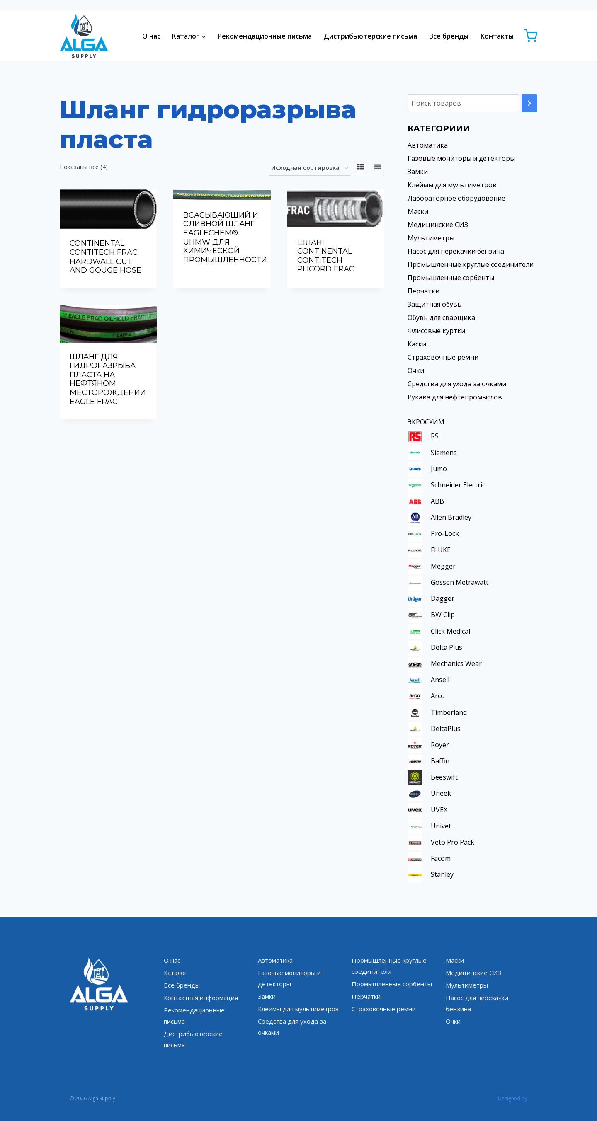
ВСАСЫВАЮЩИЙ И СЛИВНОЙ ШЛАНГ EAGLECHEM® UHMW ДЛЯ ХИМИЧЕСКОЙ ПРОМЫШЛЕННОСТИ (225, 237)
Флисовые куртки (436, 330)
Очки (416, 370)
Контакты (497, 36)
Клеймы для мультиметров (452, 184)
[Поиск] (529, 103)
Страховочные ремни (443, 357)
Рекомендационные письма (265, 36)
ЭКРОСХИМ (426, 421)
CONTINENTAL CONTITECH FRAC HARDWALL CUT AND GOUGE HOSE (105, 257)
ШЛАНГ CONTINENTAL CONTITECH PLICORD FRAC (325, 256)
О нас (151, 36)
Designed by (512, 1098)
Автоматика (428, 145)
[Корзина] (530, 36)
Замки (418, 171)
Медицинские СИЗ (438, 224)
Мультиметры (431, 237)
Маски (418, 211)
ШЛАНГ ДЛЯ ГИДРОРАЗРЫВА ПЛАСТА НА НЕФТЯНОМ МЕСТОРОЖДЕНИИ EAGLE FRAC (108, 379)
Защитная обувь (434, 304)
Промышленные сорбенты (451, 277)
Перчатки (423, 290)
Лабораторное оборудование (456, 198)
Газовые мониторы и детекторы (461, 158)
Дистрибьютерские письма (370, 36)
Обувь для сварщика (441, 317)
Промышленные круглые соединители (471, 264)
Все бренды (448, 36)
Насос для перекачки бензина (456, 251)
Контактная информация (201, 997)
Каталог (175, 972)
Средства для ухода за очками (457, 383)
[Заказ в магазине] (309, 168)
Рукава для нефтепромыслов (455, 397)
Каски (417, 344)
